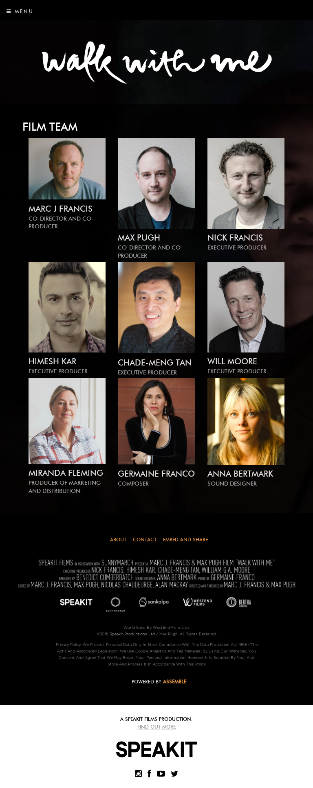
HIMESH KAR (67, 366)
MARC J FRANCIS (67, 217)
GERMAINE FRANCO (156, 478)
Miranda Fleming (67, 481)
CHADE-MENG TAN (156, 367)
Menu (20, 11)
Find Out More (156, 727)
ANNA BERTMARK (245, 478)
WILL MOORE (245, 366)
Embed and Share (185, 539)
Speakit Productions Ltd (132, 634)
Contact (144, 539)
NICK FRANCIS (245, 242)
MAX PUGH (156, 246)
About (118, 539)
